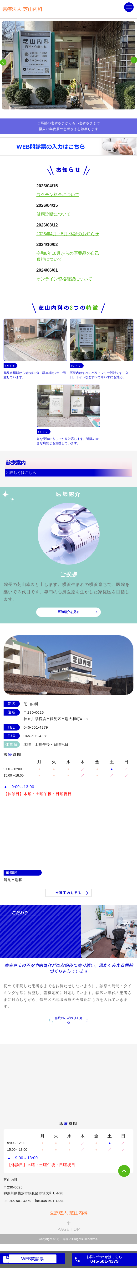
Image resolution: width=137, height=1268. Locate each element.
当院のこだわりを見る (68, 1020)
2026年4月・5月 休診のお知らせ (67, 233)
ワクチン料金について (57, 194)
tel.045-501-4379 (17, 1201)
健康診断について (53, 214)
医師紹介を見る (68, 612)
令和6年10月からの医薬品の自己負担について (67, 256)
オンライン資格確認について (64, 279)
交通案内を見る (68, 893)
